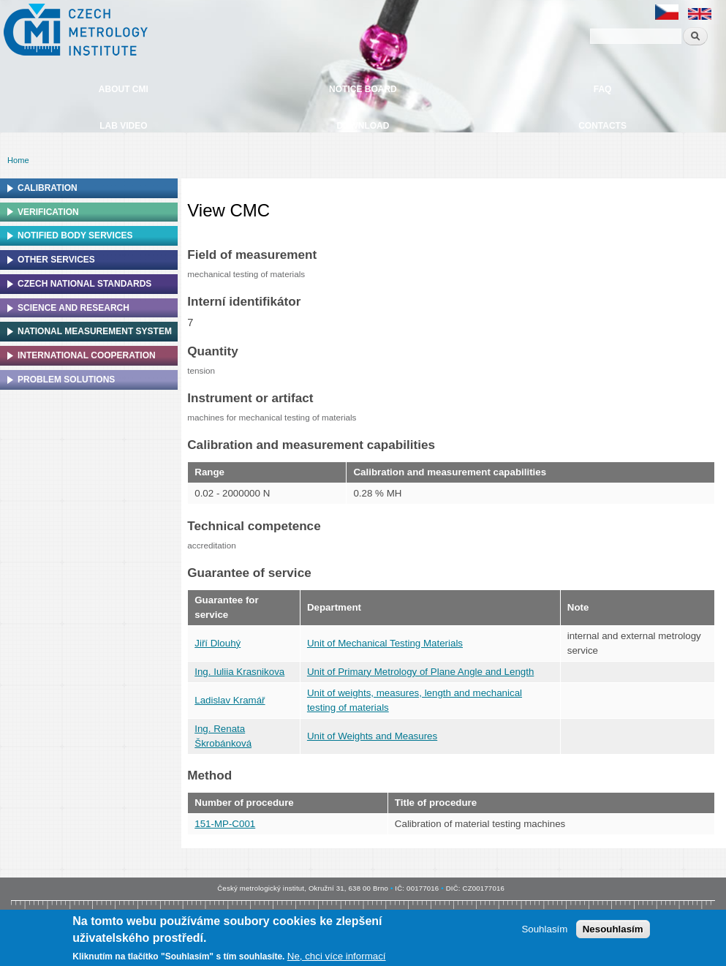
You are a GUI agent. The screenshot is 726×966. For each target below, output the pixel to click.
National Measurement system (95, 331)
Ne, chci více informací (336, 958)
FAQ (603, 89)
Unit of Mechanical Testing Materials (385, 643)
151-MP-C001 (224, 823)
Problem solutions (66, 379)
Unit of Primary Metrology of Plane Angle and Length (420, 671)
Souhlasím (544, 931)
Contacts (602, 126)
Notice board (363, 89)
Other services (56, 259)
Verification (48, 212)
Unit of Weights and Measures (372, 736)
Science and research (73, 308)
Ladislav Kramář (229, 700)
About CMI (123, 89)
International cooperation (87, 355)
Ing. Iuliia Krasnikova (239, 671)
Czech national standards (84, 284)
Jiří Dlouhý (217, 643)
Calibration (47, 188)
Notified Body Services (75, 235)
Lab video (123, 126)
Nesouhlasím (613, 931)
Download (362, 126)
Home (18, 160)
